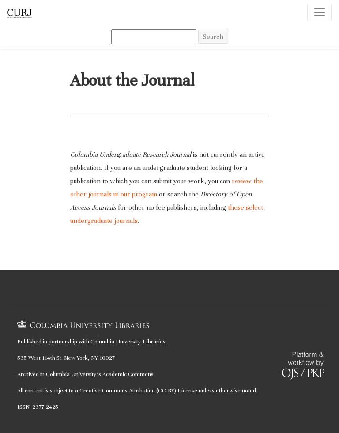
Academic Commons (128, 374)
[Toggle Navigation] (319, 12)
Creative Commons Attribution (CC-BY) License (138, 390)
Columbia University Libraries (128, 341)
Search (213, 37)
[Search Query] (153, 36)
